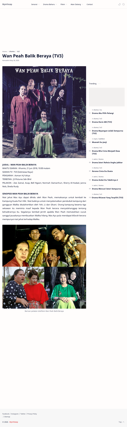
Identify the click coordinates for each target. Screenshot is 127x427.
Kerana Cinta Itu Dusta (102, 171)
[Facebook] (5, 414)
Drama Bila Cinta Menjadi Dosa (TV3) (106, 152)
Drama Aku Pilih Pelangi (103, 113)
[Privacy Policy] (32, 414)
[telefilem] (102, 139)
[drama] (96, 110)
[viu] (101, 110)
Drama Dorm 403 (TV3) (102, 122)
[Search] (123, 4)
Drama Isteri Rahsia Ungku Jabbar (107, 162)
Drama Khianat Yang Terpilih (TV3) (107, 197)
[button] (119, 4)
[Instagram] (14, 414)
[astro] (96, 159)
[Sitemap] (7, 416)
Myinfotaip (7, 4)
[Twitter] (22, 414)
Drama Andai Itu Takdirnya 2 (105, 180)
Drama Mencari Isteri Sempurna (106, 189)
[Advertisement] (63, 29)
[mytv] (96, 139)
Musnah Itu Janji (99, 142)
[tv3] (101, 119)
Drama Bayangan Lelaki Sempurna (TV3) (107, 132)
